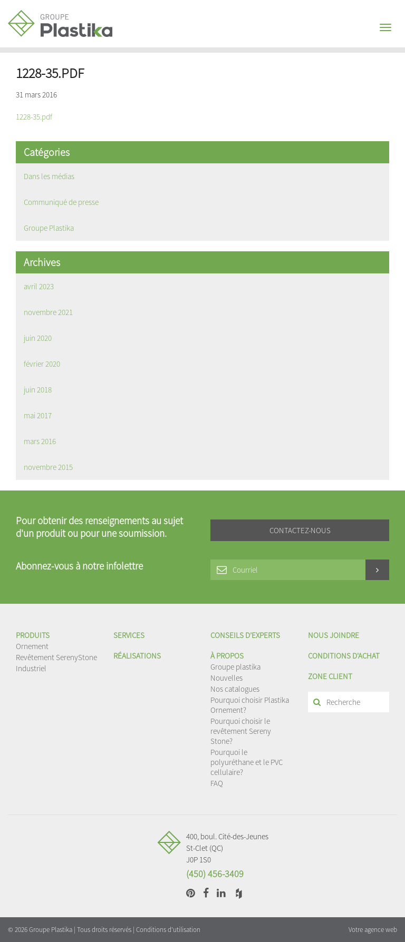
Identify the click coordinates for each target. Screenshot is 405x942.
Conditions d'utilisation (168, 929)
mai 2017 (38, 415)
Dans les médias (49, 176)
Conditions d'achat (344, 656)
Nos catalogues (234, 689)
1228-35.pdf (34, 117)
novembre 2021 (48, 312)
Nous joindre (333, 635)
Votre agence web (373, 929)
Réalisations (137, 656)
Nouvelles (226, 678)
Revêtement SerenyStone (56, 657)
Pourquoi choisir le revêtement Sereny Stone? (240, 731)
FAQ (216, 783)
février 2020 (42, 364)
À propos (227, 656)
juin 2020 (38, 338)
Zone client (330, 676)
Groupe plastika (235, 667)
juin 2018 (38, 390)
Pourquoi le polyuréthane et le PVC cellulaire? (246, 762)
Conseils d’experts (245, 635)
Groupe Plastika (49, 228)
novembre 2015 (48, 467)
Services (128, 635)
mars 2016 (40, 441)
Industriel (31, 668)
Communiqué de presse (61, 202)
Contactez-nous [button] (300, 530)
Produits (33, 635)
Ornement (32, 646)
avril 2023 (39, 286)
